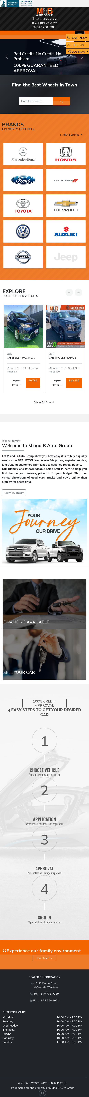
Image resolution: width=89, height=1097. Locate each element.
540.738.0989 (44, 27)
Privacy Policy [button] (38, 1082)
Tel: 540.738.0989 (46, 993)
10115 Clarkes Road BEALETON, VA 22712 (46, 985)
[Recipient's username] (36, 101)
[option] (23, 348)
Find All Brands (71, 134)
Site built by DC (58, 1082)
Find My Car (44, 958)
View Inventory (14, 492)
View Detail (16, 383)
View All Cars (44, 402)
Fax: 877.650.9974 (46, 1000)
